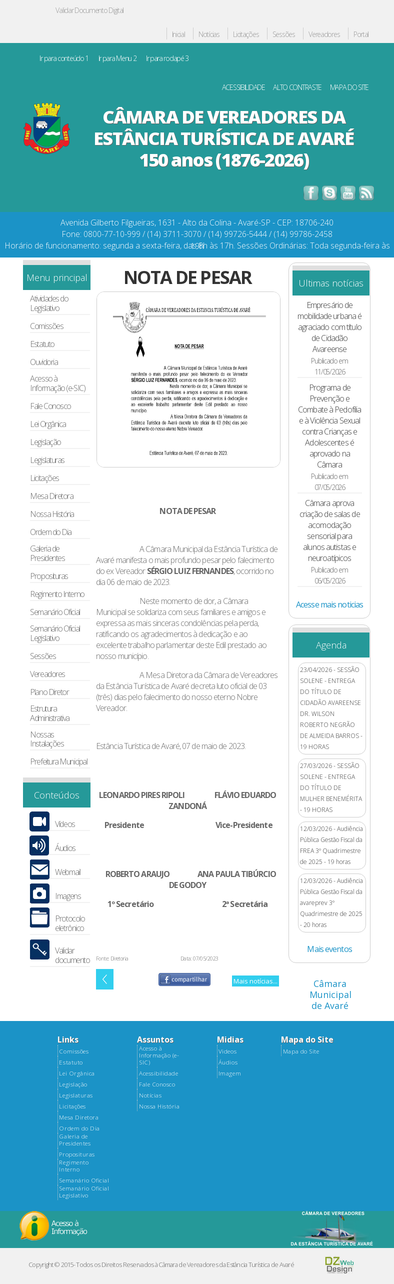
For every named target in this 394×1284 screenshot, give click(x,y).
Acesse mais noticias (329, 604)
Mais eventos (329, 949)
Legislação (45, 442)
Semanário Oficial (55, 612)
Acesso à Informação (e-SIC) (57, 383)
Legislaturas (47, 460)
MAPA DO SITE (349, 88)
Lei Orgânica (48, 424)
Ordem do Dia (51, 532)
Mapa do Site (301, 1051)
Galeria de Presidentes (47, 553)
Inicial (178, 34)
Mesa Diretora (51, 496)
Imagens (67, 896)
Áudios (65, 848)
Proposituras (49, 576)
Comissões (46, 326)
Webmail (67, 872)
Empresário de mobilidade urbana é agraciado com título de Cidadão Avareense (330, 327)
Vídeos (64, 824)
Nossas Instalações (47, 739)
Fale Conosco (50, 406)
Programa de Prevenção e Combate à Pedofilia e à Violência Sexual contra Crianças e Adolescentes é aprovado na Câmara (329, 426)
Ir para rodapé (167, 58)
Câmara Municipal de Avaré (331, 995)
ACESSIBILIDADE (243, 88)
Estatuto (42, 344)
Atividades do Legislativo (49, 303)
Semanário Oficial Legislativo (55, 633)
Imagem (229, 1073)
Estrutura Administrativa (50, 713)
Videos (227, 1051)
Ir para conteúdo (64, 58)
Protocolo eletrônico (69, 923)
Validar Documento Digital (90, 10)
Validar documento (72, 955)
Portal (361, 34)
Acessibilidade (158, 1073)
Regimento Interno (57, 594)
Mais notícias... (256, 981)
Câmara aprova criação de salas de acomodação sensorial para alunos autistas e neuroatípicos (330, 531)
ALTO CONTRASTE (297, 88)
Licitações (245, 34)
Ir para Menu (117, 58)
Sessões (283, 34)
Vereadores (324, 34)
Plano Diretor (49, 692)
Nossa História (52, 514)
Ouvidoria (44, 362)
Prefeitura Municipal (58, 761)
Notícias (209, 34)
